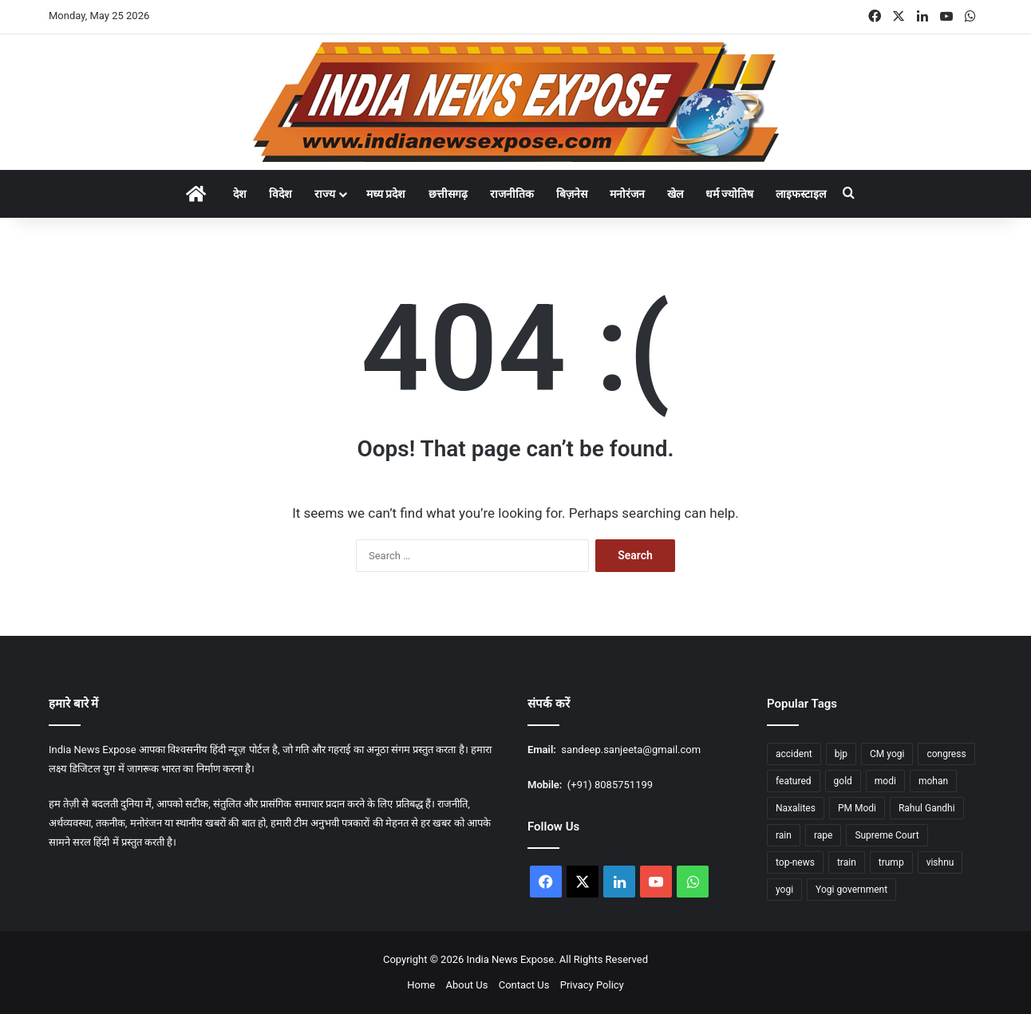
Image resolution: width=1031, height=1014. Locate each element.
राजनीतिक (512, 193)
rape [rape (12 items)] (823, 835)
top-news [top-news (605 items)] (795, 862)
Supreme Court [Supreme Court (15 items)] (886, 835)
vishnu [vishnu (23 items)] (940, 862)
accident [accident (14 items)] (794, 754)
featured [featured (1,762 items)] (794, 781)
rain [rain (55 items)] (784, 835)
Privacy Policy (592, 985)
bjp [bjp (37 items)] (841, 754)
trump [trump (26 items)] (891, 862)
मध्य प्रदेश (385, 193)
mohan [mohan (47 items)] (933, 781)
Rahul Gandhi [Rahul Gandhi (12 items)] (927, 808)
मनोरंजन (627, 193)
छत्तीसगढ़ (448, 193)
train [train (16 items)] (846, 862)
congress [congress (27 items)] (946, 754)
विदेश (280, 193)
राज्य (324, 193)
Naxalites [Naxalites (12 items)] (796, 808)
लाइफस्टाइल (801, 193)
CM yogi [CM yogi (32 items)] (887, 754)
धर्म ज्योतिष (729, 193)
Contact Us (524, 985)
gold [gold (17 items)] (843, 781)
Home (421, 985)
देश (240, 193)
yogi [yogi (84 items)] (784, 889)
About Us (466, 985)
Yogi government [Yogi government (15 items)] (851, 889)
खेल (675, 193)
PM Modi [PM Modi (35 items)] (857, 808)
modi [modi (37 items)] (885, 781)
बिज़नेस (571, 193)
